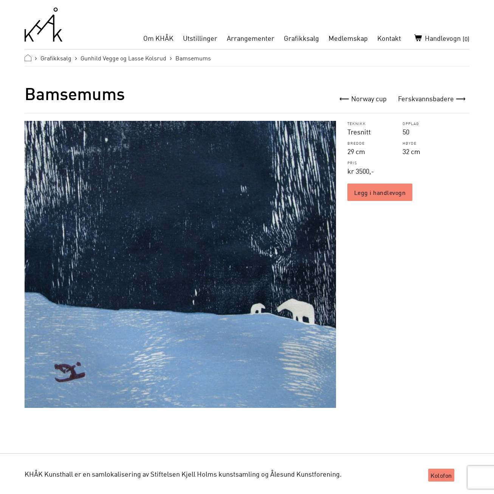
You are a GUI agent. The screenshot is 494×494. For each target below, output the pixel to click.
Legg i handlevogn (380, 192)
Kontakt (389, 38)
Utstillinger (200, 38)
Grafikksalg (301, 38)
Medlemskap (348, 38)
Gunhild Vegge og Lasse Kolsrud (123, 58)
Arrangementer (250, 38)
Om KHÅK (158, 38)
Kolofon (441, 475)
